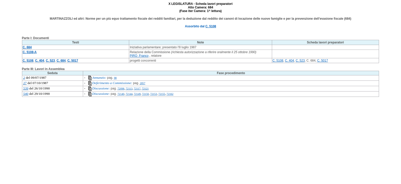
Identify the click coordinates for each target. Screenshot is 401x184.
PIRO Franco (139, 55)
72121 (145, 88)
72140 (121, 94)
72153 (153, 94)
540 (25, 94)
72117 (137, 88)
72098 (121, 88)
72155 (161, 94)
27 (25, 83)
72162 (169, 94)
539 (25, 88)
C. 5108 (210, 26)
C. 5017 (322, 60)
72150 (145, 94)
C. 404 (289, 60)
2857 (142, 83)
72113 (129, 88)
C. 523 (300, 60)
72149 (137, 94)
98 (115, 77)
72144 (129, 94)
